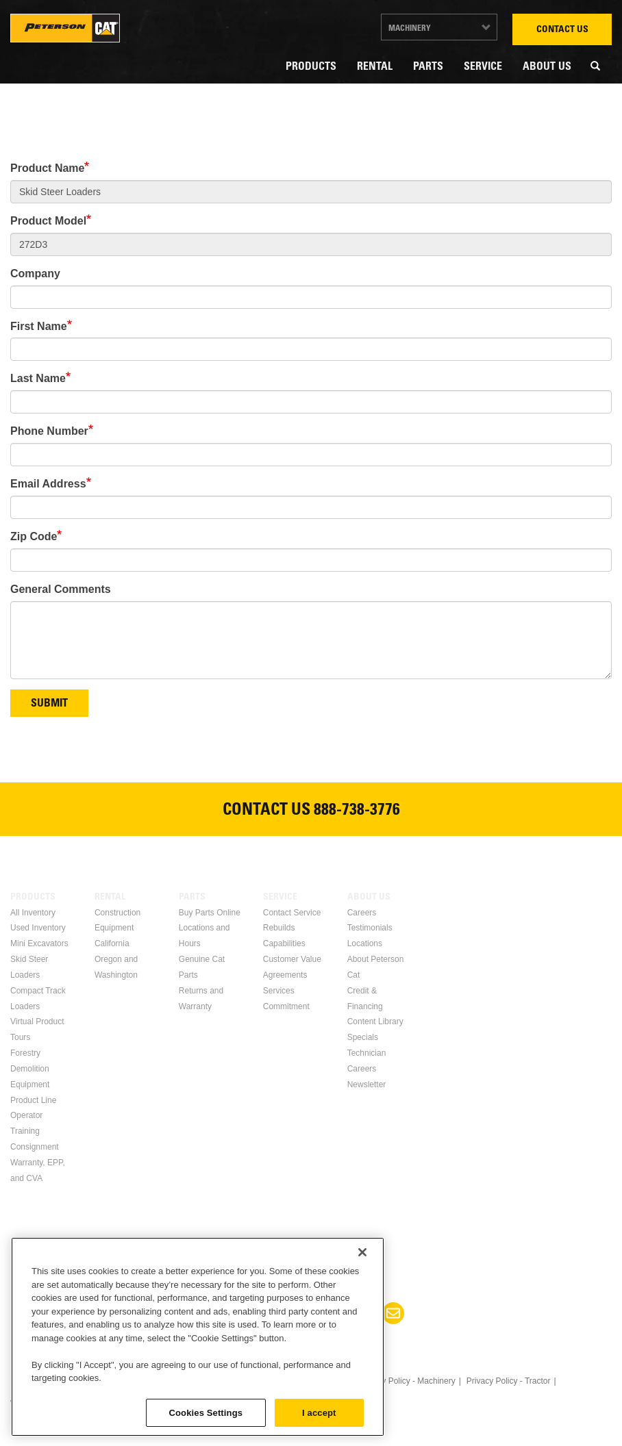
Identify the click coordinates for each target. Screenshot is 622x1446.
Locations (364, 943)
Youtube (327, 1313)
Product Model (48, 221)
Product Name (47, 168)
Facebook (229, 1313)
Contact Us (562, 30)
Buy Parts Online (209, 912)
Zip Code (33, 536)
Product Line (33, 1100)
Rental (375, 67)
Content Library (375, 1021)
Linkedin (262, 1313)
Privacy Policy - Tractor (508, 1381)
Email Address (48, 484)
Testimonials (370, 928)
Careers (362, 912)
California (112, 943)
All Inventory (32, 912)
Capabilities (284, 943)
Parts (428, 67)
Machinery (409, 29)
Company (35, 273)
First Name (38, 326)
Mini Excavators (39, 943)
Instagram (360, 1313)
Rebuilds (279, 928)
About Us (547, 67)
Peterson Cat (65, 28)
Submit (49, 703)
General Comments (60, 589)
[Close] (362, 1364)
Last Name (38, 378)
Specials (362, 1037)
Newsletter (366, 1084)
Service (483, 67)
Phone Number (49, 431)
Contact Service (292, 912)
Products (311, 67)
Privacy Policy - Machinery (407, 1381)
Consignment (34, 1147)
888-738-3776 (357, 811)
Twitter (295, 1313)
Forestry (25, 1053)
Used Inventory (38, 928)
